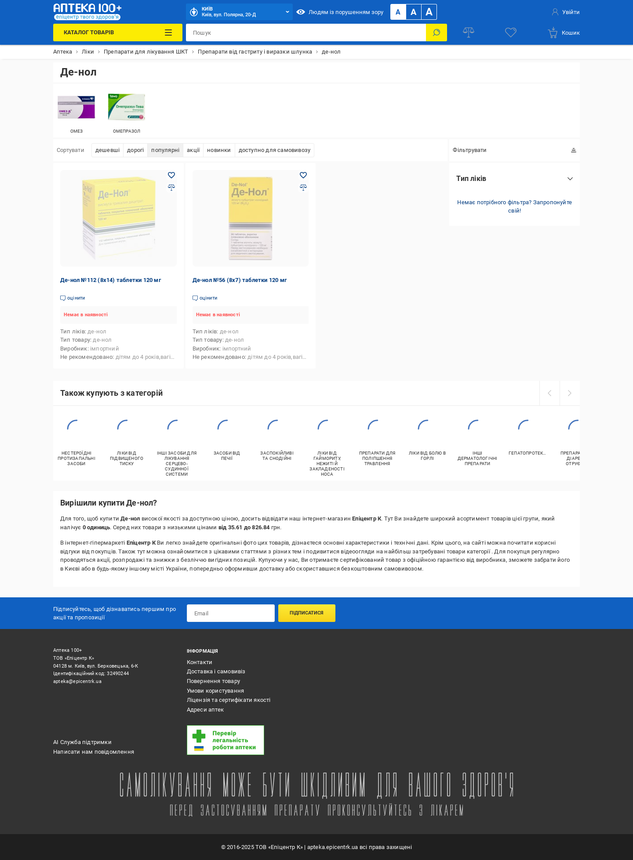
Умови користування (215, 690)
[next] (570, 393)
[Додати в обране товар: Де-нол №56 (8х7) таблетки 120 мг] (303, 175)
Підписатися (307, 613)
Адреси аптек (205, 709)
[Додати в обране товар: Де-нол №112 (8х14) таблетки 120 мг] (171, 175)
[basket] (563, 32)
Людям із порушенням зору (339, 11)
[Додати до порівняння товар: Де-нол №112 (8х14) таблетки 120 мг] (171, 187)
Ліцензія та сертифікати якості (229, 700)
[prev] (549, 393)
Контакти (200, 662)
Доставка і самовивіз (216, 671)
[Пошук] (436, 32)
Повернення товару (213, 681)
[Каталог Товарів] (117, 32)
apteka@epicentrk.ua (77, 681)
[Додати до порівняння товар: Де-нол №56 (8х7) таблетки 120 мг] (303, 187)
